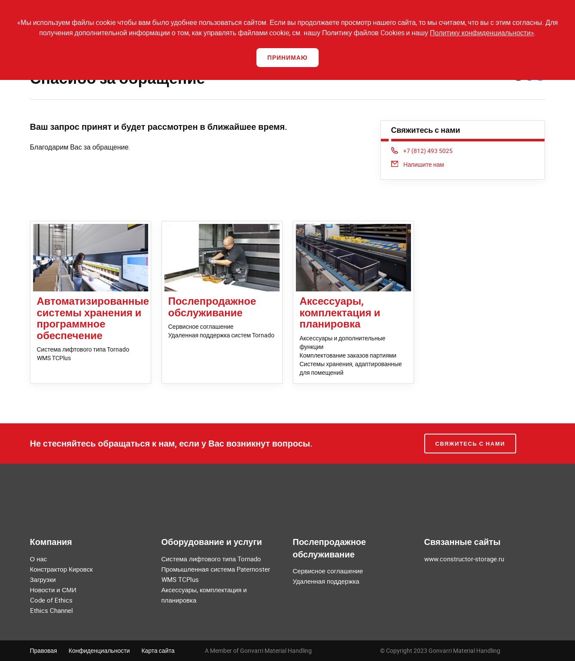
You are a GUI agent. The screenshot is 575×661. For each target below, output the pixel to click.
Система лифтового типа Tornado (83, 349)
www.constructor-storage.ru (464, 558)
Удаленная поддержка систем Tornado (221, 335)
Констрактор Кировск (61, 569)
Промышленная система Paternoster (216, 569)
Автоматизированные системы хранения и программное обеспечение (93, 318)
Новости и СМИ (53, 589)
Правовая (43, 650)
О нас (38, 558)
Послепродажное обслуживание (212, 306)
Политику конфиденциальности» (482, 32)
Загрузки (43, 579)
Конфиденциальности (99, 650)
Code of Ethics (51, 600)
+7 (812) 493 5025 (422, 151)
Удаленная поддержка (326, 581)
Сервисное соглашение (201, 326)
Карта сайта (157, 650)
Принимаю (288, 57)
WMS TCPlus (54, 358)
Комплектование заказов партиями (348, 355)
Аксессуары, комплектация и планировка (340, 312)
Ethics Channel (51, 610)
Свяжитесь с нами (470, 443)
